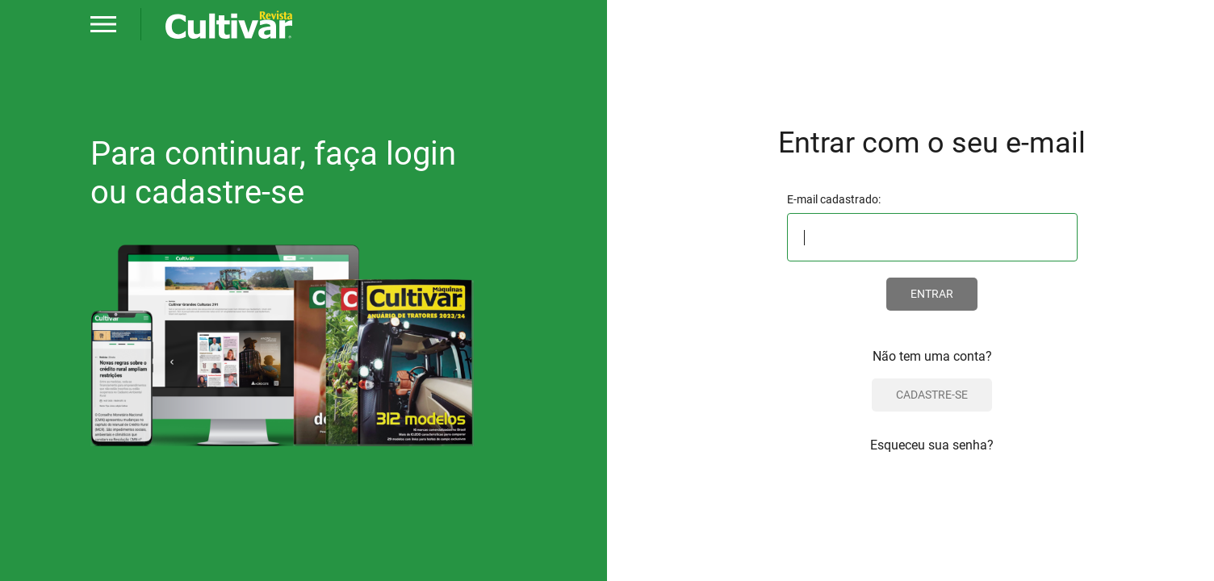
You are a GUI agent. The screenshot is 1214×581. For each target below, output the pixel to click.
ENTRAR (931, 293)
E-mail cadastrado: (834, 199)
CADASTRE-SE (932, 394)
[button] (103, 24)
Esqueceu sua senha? (932, 445)
